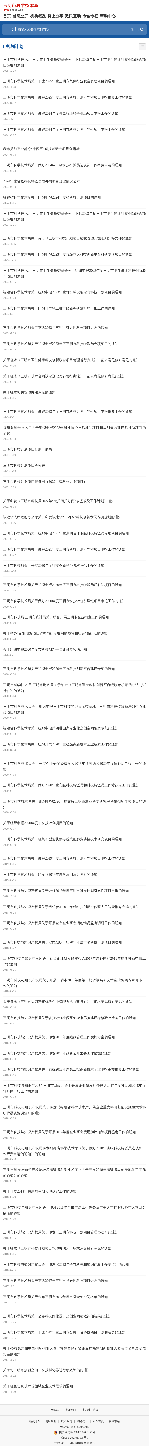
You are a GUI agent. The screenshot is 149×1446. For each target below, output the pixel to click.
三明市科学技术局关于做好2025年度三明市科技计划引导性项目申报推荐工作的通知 (67, 97)
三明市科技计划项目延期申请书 (27, 449)
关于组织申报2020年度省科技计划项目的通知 (38, 823)
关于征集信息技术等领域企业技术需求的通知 (38, 1386)
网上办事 (55, 16)
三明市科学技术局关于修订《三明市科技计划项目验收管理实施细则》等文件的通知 (67, 238)
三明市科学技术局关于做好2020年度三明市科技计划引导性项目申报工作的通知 (64, 601)
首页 (7, 16)
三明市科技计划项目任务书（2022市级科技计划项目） (45, 482)
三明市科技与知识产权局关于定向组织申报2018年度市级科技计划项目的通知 (62, 942)
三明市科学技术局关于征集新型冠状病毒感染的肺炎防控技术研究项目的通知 (62, 839)
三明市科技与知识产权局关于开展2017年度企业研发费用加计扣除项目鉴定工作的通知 (69, 1132)
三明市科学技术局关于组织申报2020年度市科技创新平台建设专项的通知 (59, 669)
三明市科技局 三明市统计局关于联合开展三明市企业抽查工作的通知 (56, 617)
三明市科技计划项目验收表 (24, 465)
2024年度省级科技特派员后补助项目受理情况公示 (41, 181)
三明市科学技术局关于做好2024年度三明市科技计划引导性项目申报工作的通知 (64, 130)
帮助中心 (108, 16)
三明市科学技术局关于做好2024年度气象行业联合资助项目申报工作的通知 (60, 113)
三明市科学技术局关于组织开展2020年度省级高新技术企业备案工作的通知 (60, 744)
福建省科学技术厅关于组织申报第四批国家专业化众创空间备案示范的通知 (60, 728)
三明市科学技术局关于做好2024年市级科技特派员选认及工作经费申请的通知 (62, 165)
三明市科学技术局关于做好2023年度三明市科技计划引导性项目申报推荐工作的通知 (67, 412)
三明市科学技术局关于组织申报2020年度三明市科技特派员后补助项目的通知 (62, 585)
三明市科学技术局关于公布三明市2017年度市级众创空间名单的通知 (55, 1297)
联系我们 (66, 1421)
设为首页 (98, 1421)
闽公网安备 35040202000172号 (74, 1433)
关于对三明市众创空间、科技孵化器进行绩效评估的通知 (46, 1370)
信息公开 (20, 16)
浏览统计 (82, 1421)
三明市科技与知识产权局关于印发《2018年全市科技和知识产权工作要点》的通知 (66, 1264)
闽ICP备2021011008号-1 (75, 1437)
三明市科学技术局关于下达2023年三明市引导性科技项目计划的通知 (55, 328)
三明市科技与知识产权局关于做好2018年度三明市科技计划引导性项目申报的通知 (66, 891)
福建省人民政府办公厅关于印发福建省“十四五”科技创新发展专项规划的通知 (62, 517)
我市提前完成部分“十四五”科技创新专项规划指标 (41, 149)
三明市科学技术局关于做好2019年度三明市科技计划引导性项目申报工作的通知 (64, 858)
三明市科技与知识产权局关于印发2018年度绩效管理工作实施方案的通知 (59, 1037)
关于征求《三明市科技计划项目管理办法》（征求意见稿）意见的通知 (57, 1248)
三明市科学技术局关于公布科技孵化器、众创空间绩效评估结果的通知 (57, 1316)
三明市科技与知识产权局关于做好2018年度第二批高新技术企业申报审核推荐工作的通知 (71, 1069)
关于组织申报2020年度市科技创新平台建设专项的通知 (45, 649)
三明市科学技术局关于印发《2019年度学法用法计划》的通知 (50, 875)
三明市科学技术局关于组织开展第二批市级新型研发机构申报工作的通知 (59, 308)
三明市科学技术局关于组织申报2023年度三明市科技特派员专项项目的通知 (60, 344)
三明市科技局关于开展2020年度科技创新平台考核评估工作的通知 (53, 566)
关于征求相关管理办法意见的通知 (29, 392)
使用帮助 (50, 1421)
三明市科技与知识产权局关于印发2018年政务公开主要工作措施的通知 (57, 1053)
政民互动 (73, 16)
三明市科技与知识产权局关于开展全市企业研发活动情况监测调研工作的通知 (62, 923)
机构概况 (38, 16)
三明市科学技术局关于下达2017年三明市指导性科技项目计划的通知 (55, 1281)
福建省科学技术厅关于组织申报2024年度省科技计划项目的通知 (52, 197)
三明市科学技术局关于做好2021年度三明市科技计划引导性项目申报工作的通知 (64, 549)
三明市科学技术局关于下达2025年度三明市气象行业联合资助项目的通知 (59, 81)
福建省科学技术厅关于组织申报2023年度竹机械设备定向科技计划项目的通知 (62, 292)
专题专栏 (90, 16)
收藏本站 (114, 1421)
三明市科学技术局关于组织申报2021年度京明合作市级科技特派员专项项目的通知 (66, 533)
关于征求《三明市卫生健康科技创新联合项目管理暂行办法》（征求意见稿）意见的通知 (71, 360)
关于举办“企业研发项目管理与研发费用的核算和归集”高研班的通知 (55, 633)
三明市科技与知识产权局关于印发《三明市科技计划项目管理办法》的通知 (60, 1232)
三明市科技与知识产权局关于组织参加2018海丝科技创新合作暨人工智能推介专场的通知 (71, 907)
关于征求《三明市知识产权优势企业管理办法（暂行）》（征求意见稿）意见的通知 (67, 1002)
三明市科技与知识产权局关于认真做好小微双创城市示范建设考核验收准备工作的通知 (69, 1018)
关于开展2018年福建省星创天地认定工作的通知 (39, 1191)
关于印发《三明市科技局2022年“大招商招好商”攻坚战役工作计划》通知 (58, 501)
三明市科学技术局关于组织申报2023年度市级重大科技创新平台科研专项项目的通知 (67, 254)
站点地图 (34, 1421)
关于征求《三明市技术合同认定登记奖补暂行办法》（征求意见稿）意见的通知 (64, 376)
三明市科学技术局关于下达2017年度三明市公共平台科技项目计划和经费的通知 (64, 1332)
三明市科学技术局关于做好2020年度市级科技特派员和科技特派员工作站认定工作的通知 (71, 785)
